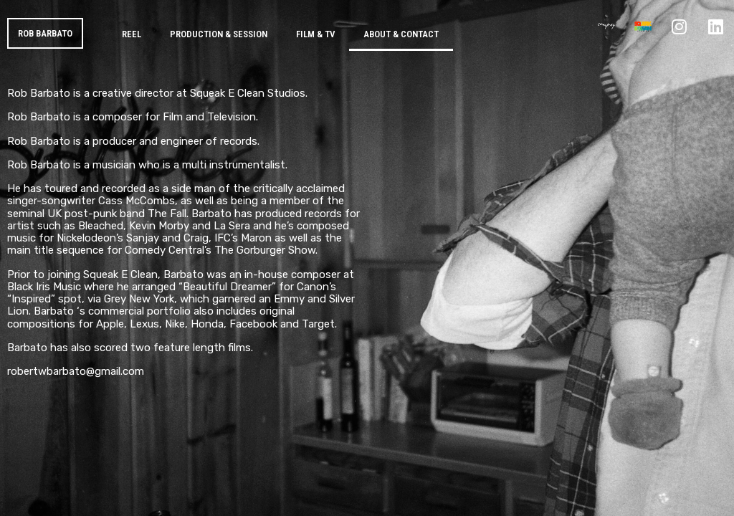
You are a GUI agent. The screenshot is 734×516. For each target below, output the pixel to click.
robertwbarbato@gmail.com (75, 371)
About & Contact (401, 34)
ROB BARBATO (45, 33)
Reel (131, 34)
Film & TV (315, 34)
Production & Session (218, 34)
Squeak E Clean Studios (247, 93)
